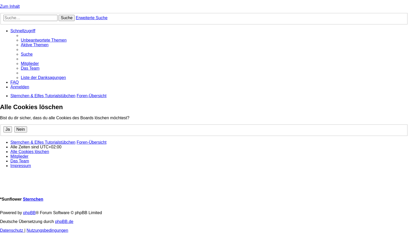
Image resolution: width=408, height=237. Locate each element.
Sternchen (33, 199)
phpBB (29, 212)
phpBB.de (64, 221)
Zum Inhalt (10, 6)
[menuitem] (44, 40)
